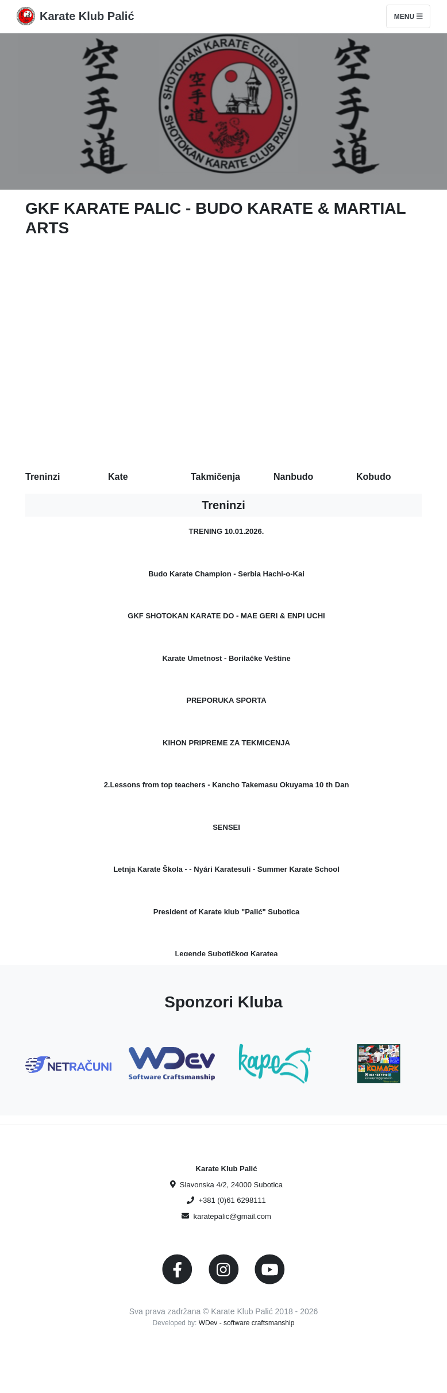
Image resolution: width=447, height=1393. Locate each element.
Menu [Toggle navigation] (408, 17)
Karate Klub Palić (87, 16)
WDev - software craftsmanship (247, 1323)
